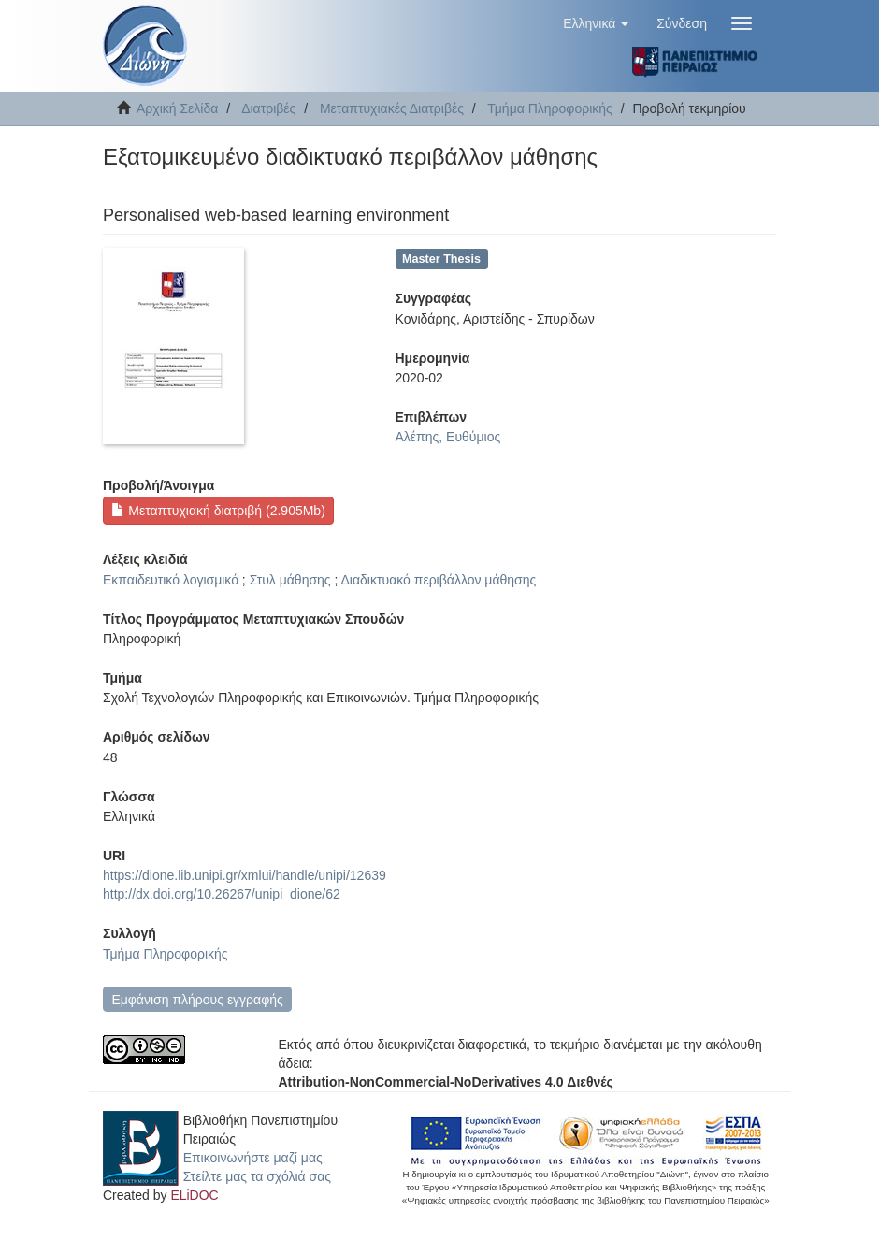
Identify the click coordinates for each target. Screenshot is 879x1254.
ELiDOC (194, 1195)
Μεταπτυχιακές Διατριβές (392, 108)
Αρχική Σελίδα (177, 108)
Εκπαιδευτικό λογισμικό (170, 579)
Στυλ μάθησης (290, 579)
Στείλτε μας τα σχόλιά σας (257, 1176)
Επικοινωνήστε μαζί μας (253, 1157)
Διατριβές (268, 108)
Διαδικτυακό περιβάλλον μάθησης (439, 579)
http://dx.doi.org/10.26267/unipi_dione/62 (221, 893)
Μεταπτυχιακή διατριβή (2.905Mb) (217, 510)
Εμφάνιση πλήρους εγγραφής (196, 999)
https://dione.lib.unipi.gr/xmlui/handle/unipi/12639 (244, 875)
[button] (595, 23)
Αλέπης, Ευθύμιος (448, 436)
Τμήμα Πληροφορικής (549, 108)
